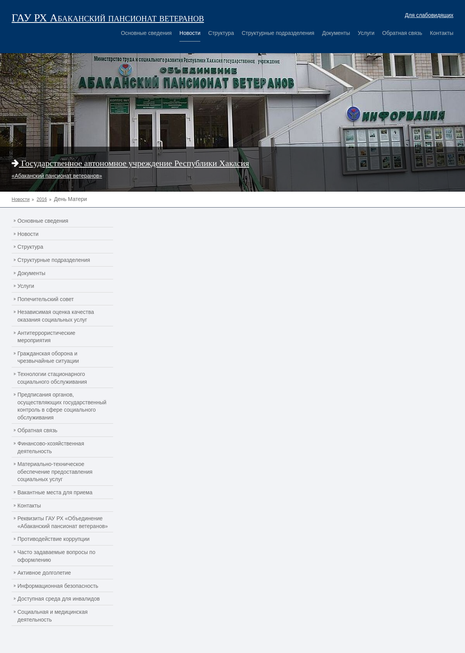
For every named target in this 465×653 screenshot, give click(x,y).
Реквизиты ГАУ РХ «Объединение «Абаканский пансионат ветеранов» (62, 522)
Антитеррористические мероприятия (46, 337)
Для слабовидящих (429, 15)
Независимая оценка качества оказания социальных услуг (55, 316)
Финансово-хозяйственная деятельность (50, 447)
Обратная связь (402, 33)
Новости (189, 33)
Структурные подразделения (278, 33)
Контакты (441, 33)
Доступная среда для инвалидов (58, 599)
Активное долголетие (44, 573)
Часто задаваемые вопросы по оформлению (56, 556)
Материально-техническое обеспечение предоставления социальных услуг (55, 471)
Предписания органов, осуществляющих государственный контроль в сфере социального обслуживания (62, 406)
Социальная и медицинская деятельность (52, 616)
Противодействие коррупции (53, 539)
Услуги (366, 33)
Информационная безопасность (57, 586)
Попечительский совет (45, 299)
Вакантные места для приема (55, 492)
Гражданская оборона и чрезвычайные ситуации (48, 357)
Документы (336, 33)
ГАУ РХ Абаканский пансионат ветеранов (108, 18)
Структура (221, 33)
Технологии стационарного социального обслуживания (52, 378)
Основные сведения (146, 33)
